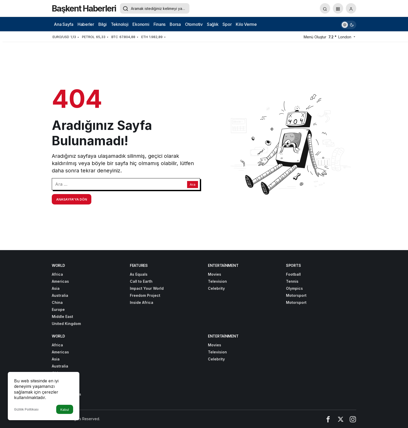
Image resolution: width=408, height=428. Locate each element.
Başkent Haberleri (84, 8)
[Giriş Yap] (351, 8)
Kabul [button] (64, 410)
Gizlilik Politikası (26, 409)
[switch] (348, 24)
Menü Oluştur (315, 37)
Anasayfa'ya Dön (71, 199)
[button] (338, 8)
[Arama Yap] (325, 8)
